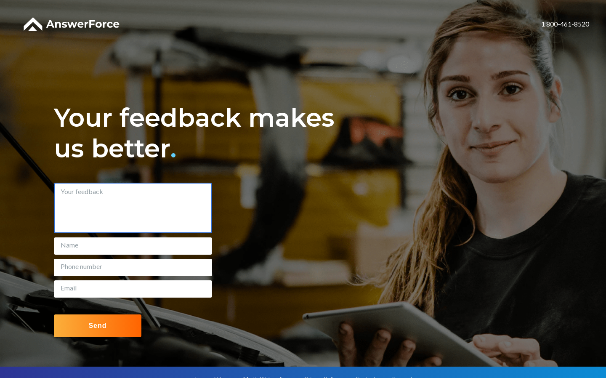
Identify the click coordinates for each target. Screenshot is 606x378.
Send (97, 325)
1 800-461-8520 (565, 24)
